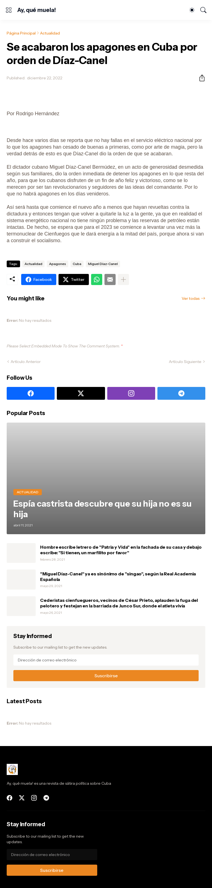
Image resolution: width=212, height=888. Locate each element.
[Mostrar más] (123, 279)
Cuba (77, 264)
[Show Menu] (8, 10)
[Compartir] (199, 78)
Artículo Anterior (26, 361)
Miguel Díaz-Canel (103, 264)
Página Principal (21, 33)
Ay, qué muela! (36, 10)
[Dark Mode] (192, 10)
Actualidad (50, 33)
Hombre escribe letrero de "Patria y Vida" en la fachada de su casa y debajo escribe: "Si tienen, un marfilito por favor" (121, 549)
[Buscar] (203, 10)
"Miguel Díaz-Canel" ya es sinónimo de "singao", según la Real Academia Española (118, 576)
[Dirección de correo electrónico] (106, 660)
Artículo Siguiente (185, 361)
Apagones (57, 264)
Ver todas (191, 298)
